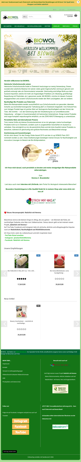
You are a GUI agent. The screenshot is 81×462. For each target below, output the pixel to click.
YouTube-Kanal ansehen (14, 237)
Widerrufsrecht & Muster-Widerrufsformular (16, 376)
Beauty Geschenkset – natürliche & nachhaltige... (21, 324)
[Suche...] (24, 16)
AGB (4, 380)
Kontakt (5, 369)
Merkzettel (71, 9)
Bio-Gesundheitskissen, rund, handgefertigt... (59, 274)
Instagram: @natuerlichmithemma (18, 240)
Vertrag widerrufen (9, 453)
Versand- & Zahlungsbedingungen (13, 373)
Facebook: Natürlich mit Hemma (17, 242)
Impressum (6, 366)
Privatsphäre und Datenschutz (11, 384)
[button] (55, 9)
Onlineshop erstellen (34, 459)
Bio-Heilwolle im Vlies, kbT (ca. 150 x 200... (21, 273)
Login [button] (61, 9)
